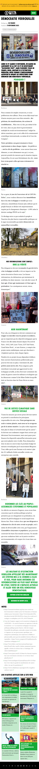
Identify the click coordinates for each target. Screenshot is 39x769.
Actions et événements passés (9, 29)
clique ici (34, 6)
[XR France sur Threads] (32, 766)
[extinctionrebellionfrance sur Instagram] (15, 766)
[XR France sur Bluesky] (27, 766)
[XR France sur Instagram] (24, 766)
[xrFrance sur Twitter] (12, 766)
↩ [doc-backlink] (32, 618)
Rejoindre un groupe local (19, 601)
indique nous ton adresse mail (26, 4)
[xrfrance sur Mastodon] (4, 766)
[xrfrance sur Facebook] (9, 766)
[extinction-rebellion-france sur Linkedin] (21, 766)
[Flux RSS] (35, 766)
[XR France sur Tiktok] (30, 766)
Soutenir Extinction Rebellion (19, 595)
